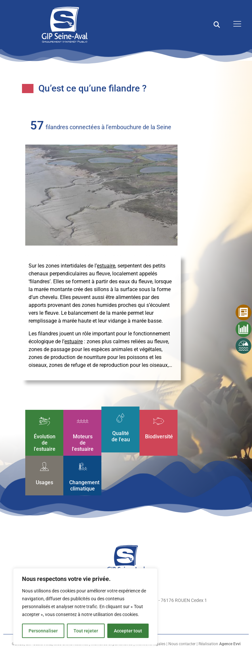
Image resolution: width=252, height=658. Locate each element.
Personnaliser (43, 630)
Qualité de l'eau (120, 436)
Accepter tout (128, 630)
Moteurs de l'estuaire (82, 442)
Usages (44, 482)
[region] (85, 606)
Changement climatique (84, 485)
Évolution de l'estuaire (44, 442)
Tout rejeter (86, 630)
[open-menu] (235, 24)
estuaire (106, 266)
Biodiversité (159, 436)
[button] (216, 24)
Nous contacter (182, 644)
